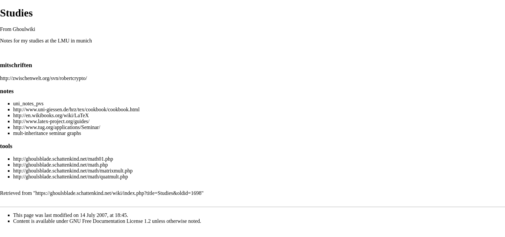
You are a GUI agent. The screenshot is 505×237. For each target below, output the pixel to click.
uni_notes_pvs (28, 103)
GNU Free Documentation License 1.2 (110, 221)
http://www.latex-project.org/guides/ (51, 121)
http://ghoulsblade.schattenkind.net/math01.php (63, 159)
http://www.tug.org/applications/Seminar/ (56, 127)
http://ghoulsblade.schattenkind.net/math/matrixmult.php (73, 170)
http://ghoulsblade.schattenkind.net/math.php (60, 165)
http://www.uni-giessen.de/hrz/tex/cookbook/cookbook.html (76, 109)
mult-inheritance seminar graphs (47, 133)
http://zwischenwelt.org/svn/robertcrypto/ (43, 78)
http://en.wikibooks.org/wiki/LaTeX (51, 115)
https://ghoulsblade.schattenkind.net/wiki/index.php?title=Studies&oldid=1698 (118, 193)
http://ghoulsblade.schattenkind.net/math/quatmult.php (70, 176)
